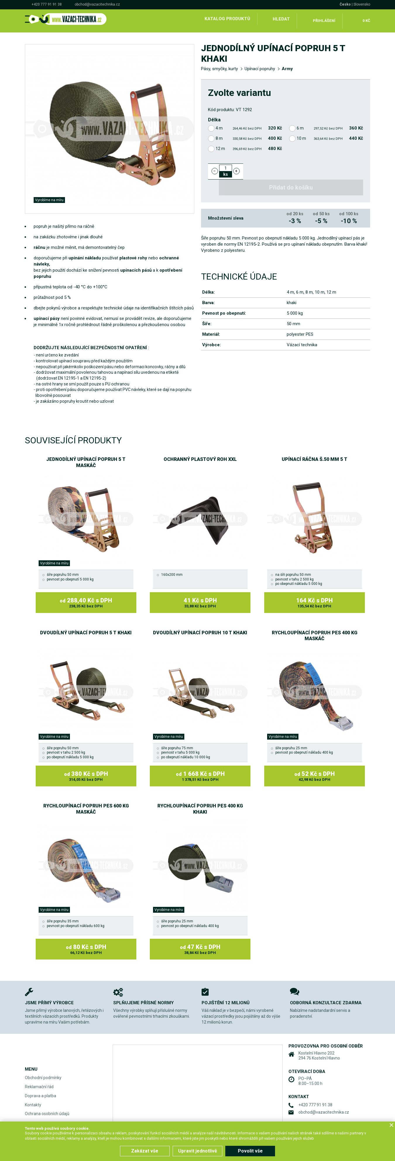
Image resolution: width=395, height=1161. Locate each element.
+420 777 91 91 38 (47, 4)
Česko (345, 4)
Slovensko (361, 4)
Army (287, 65)
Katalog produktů (226, 18)
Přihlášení (323, 18)
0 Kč (365, 18)
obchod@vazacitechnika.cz (97, 4)
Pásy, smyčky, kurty (219, 65)
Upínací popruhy (260, 65)
